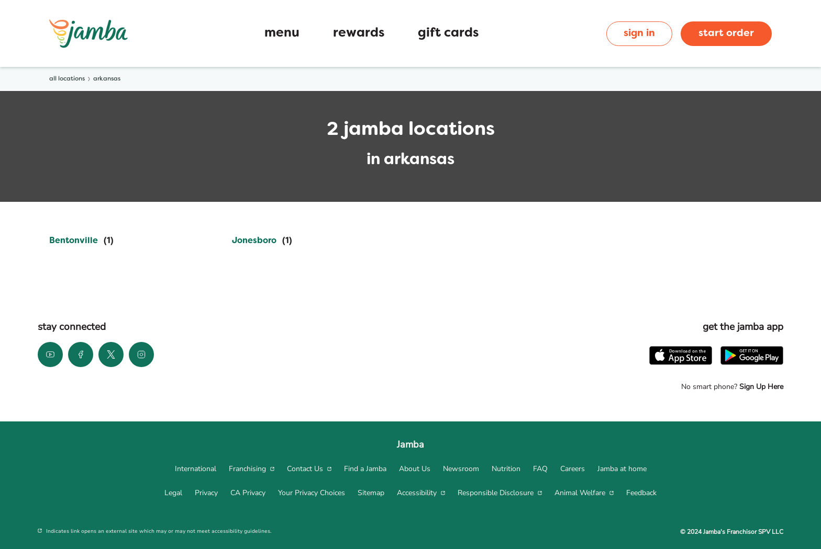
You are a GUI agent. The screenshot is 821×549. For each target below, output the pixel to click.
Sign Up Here (760, 387)
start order (726, 33)
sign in (639, 33)
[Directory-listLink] (81, 241)
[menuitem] (195, 469)
